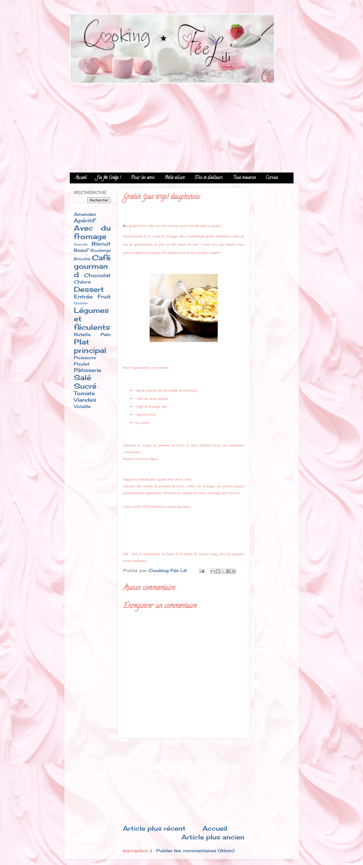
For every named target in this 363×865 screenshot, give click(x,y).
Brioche (82, 258)
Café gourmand (92, 266)
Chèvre (82, 282)
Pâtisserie (87, 370)
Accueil (81, 178)
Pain (106, 334)
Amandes (85, 214)
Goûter (81, 303)
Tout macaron (244, 178)
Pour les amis (143, 178)
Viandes (85, 400)
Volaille (82, 406)
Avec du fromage (92, 232)
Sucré (85, 386)
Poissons (85, 357)
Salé (82, 377)
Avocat (80, 244)
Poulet (81, 364)
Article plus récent (154, 828)
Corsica (272, 178)
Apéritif (84, 220)
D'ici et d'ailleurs (209, 178)
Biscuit (101, 243)
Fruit (104, 296)
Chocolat (97, 275)
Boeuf (81, 250)
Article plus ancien (213, 837)
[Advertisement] (182, 126)
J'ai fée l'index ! (109, 178)
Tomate (84, 393)
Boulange (100, 250)
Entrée (83, 296)
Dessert (89, 289)
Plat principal (90, 346)
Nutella (82, 334)
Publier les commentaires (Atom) (195, 850)
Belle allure (174, 178)
